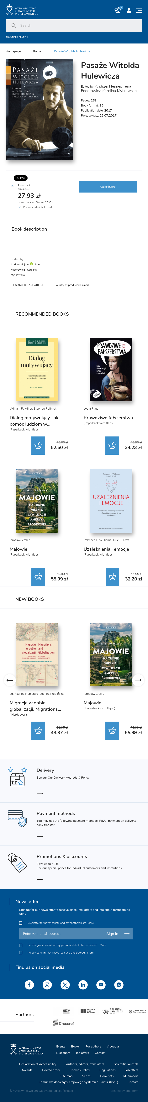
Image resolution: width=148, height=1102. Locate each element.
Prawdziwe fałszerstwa (108, 418)
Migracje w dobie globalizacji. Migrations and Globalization (34, 709)
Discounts (63, 1053)
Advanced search (17, 37)
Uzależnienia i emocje (106, 549)
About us (113, 1046)
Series (86, 1076)
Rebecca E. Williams (97, 540)
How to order (51, 1070)
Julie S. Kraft (121, 540)
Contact (100, 1053)
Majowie (18, 549)
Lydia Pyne (91, 409)
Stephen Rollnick (45, 409)
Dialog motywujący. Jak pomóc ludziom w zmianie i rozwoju (34, 424)
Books (37, 51)
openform (131, 1091)
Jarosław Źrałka (20, 540)
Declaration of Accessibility (37, 1064)
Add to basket (108, 186)
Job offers (82, 1053)
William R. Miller (21, 409)
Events (60, 1046)
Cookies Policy (80, 1070)
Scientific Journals (126, 1064)
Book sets (107, 1076)
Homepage (13, 51)
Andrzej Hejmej (108, 86)
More (90, 923)
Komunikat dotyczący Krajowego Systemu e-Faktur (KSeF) (78, 1082)
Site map (66, 1076)
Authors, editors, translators (85, 1064)
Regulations (107, 1070)
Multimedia (130, 1076)
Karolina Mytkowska (119, 90)
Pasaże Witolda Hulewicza (72, 51)
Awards (27, 1070)
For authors (93, 1046)
